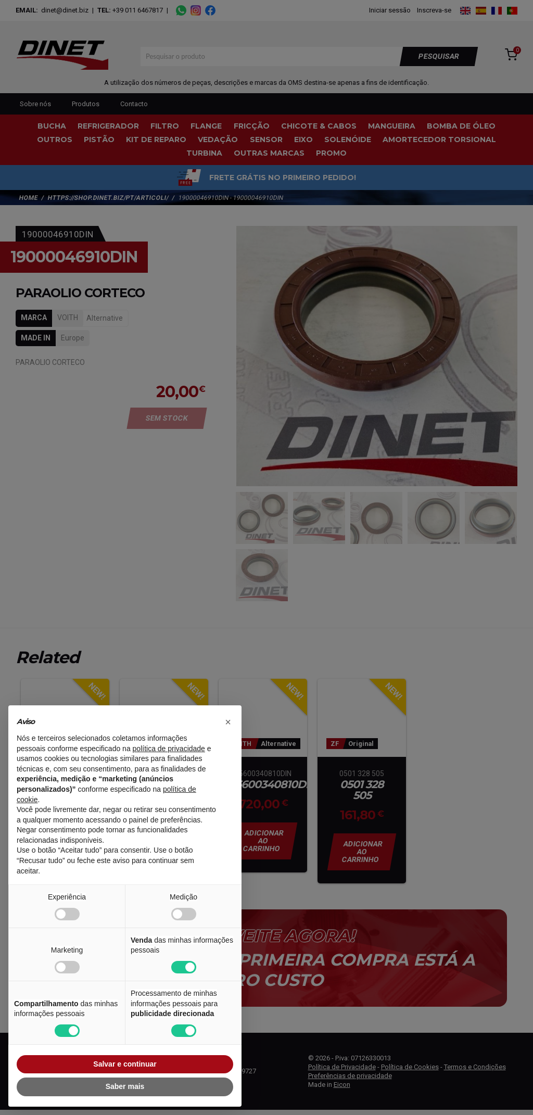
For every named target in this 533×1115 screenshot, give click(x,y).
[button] (228, 722)
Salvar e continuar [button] (124, 1064)
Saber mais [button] (125, 1086)
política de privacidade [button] (169, 748)
